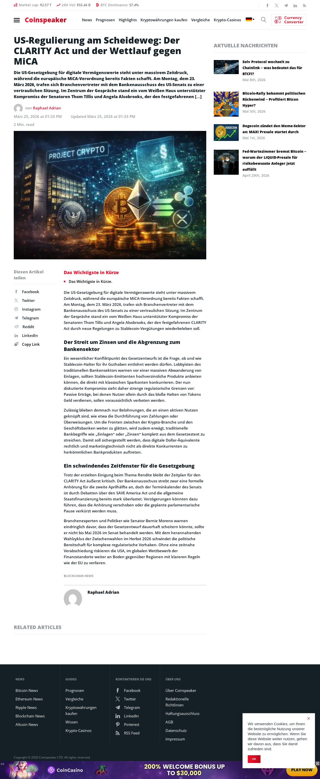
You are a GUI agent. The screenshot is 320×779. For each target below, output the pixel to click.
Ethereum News (29, 698)
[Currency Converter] (288, 20)
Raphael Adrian (47, 107)
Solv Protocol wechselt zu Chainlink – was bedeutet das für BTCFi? (272, 67)
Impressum (175, 738)
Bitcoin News (27, 690)
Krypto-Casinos (227, 19)
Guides (71, 679)
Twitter (24, 300)
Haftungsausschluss (183, 713)
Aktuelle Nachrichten (246, 45)
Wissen (72, 721)
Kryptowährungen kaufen (164, 19)
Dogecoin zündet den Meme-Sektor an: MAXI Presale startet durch (274, 128)
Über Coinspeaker (181, 690)
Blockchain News (79, 576)
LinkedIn (26, 335)
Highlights (128, 19)
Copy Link (27, 344)
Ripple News (26, 707)
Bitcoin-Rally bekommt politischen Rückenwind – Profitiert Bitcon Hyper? (273, 99)
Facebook (26, 291)
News (87, 19)
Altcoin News (27, 724)
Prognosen (105, 19)
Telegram (26, 317)
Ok (254, 758)
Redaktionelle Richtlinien (177, 701)
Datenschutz (176, 730)
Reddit (24, 326)
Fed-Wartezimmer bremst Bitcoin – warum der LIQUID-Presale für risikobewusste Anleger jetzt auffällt (274, 160)
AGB (169, 721)
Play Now (301, 770)
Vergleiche (200, 19)
